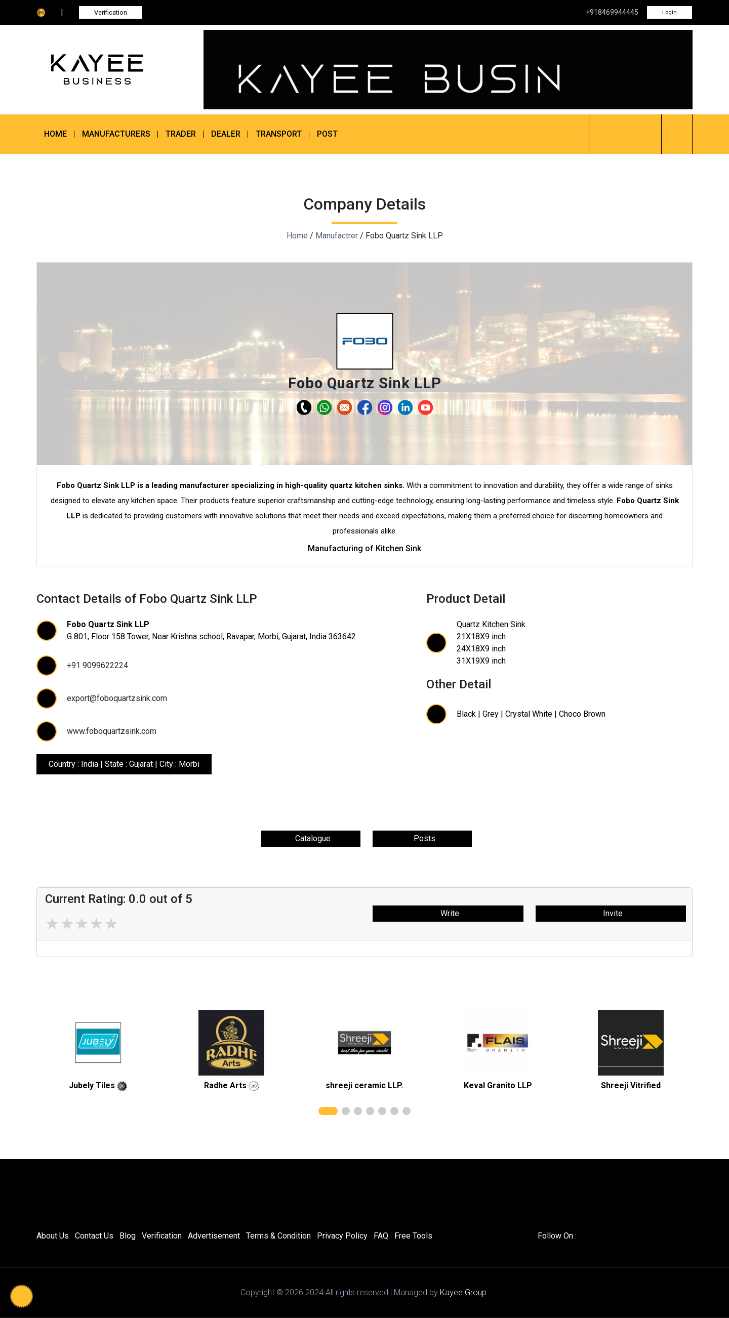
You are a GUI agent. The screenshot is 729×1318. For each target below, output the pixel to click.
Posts (422, 838)
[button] (364, 341)
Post (327, 134)
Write (447, 913)
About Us (52, 1236)
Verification (110, 12)
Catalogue (311, 838)
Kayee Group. (464, 1292)
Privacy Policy (342, 1236)
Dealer (225, 134)
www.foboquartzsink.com (111, 731)
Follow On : (557, 1236)
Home (55, 134)
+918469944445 (612, 12)
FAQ (381, 1236)
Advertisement (214, 1236)
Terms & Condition (278, 1236)
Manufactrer (336, 235)
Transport (279, 134)
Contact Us (94, 1236)
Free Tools (413, 1236)
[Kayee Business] (112, 69)
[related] (98, 1043)
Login (669, 12)
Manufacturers (116, 134)
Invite (611, 913)
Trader (181, 134)
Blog (127, 1236)
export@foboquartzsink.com (117, 698)
